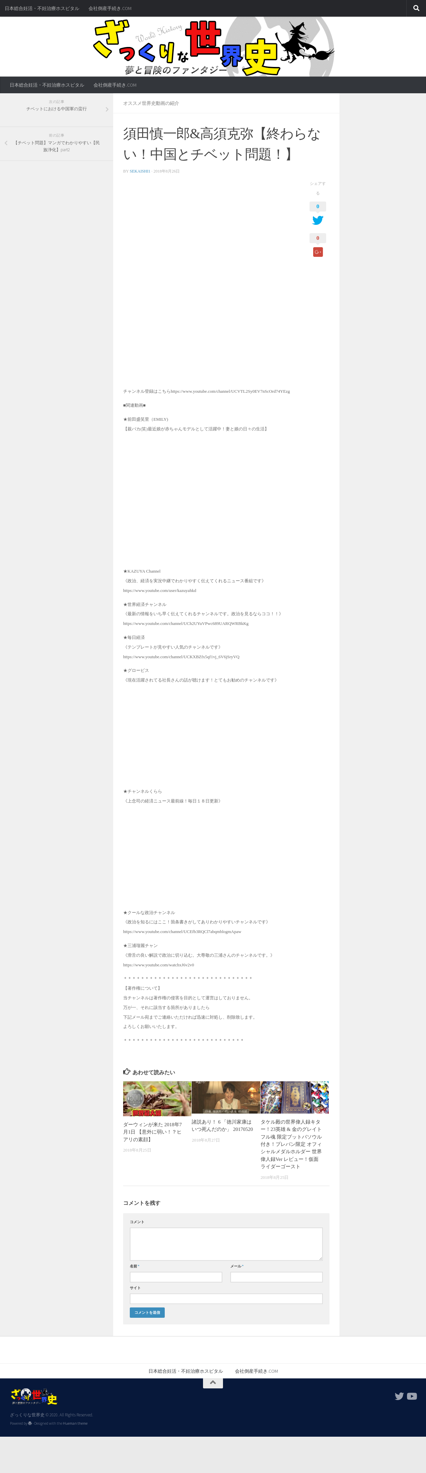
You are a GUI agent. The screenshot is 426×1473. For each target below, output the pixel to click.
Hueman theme (75, 1423)
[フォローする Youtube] (411, 1396)
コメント (137, 1222)
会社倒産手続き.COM (110, 8)
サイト (135, 1287)
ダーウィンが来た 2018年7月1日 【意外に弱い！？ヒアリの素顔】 (152, 1132)
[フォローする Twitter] (399, 1396)
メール (237, 1266)
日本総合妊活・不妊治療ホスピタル (42, 8)
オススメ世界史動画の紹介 (151, 103)
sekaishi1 (140, 171)
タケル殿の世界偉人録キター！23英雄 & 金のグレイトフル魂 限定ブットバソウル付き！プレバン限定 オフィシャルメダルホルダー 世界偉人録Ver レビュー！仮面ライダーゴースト (291, 1144)
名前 (134, 1266)
